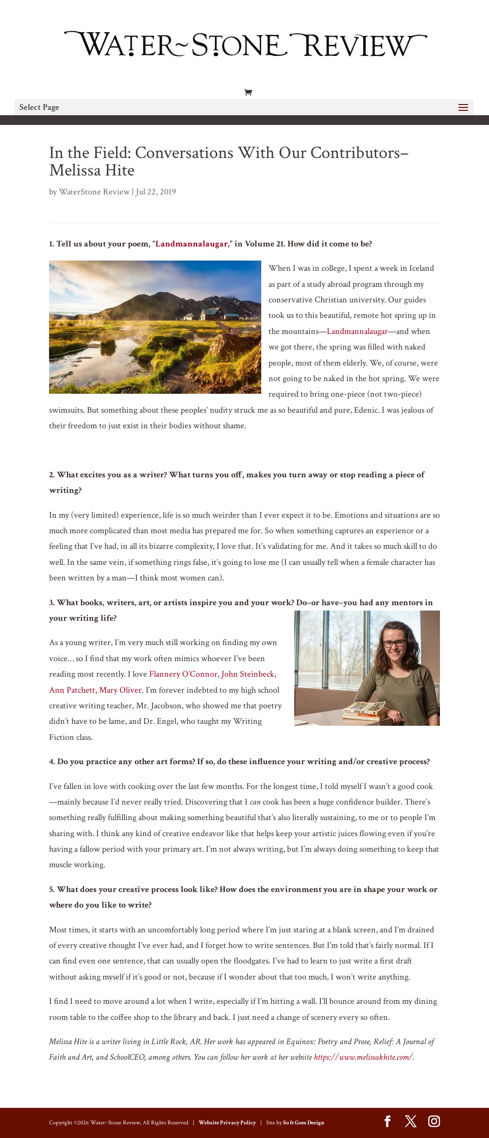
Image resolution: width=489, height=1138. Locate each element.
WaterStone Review (94, 191)
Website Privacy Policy (227, 1122)
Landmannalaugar (191, 243)
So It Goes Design (303, 1122)
